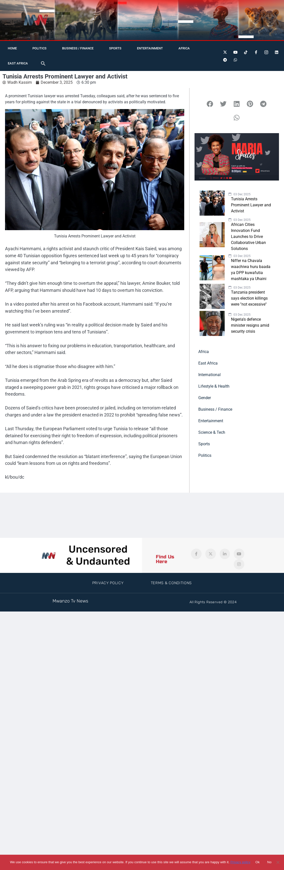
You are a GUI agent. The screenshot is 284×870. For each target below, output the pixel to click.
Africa (184, 48)
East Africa (18, 63)
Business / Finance (77, 48)
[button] (43, 63)
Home (12, 48)
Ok (257, 862)
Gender (204, 397)
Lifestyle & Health (213, 386)
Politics (39, 48)
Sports (115, 48)
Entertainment (150, 48)
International (209, 374)
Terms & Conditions (171, 583)
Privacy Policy (108, 583)
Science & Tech (211, 432)
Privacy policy (240, 862)
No (269, 862)
